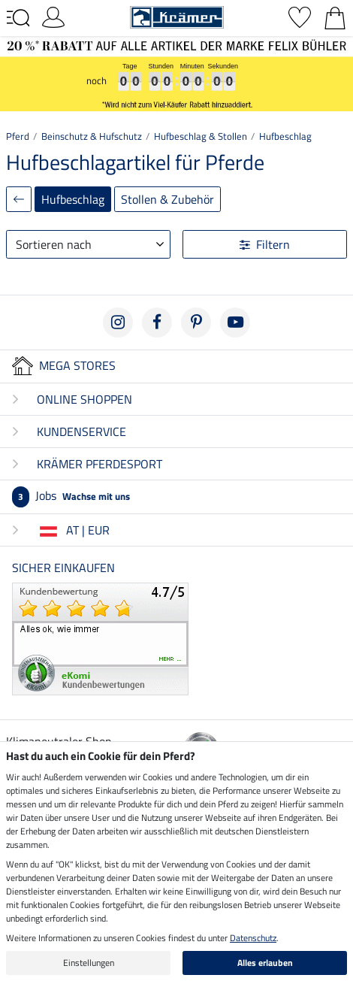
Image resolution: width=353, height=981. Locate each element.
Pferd (17, 136)
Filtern (265, 244)
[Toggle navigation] (18, 18)
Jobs (71, 495)
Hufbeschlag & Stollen (200, 136)
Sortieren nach (54, 244)
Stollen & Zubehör (167, 199)
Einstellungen (88, 962)
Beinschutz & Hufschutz (91, 136)
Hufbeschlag (285, 136)
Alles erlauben (265, 962)
